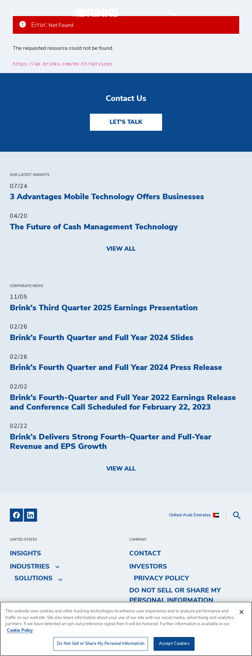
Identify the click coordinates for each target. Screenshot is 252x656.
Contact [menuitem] (145, 553)
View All (121, 249)
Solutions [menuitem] (33, 578)
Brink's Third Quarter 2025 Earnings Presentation (104, 308)
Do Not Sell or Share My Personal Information (175, 595)
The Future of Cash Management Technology (94, 227)
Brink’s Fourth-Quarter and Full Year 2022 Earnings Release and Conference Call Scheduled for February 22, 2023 (123, 402)
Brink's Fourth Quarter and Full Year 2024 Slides (101, 338)
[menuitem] (234, 13)
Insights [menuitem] (25, 553)
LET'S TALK (126, 122)
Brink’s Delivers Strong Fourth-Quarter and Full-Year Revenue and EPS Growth (110, 442)
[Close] (241, 612)
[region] (126, 629)
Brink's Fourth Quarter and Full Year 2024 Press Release (116, 368)
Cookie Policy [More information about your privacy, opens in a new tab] (20, 630)
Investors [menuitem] (148, 566)
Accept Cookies (174, 644)
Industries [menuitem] (30, 566)
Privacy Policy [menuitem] (161, 578)
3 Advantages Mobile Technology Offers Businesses (107, 197)
